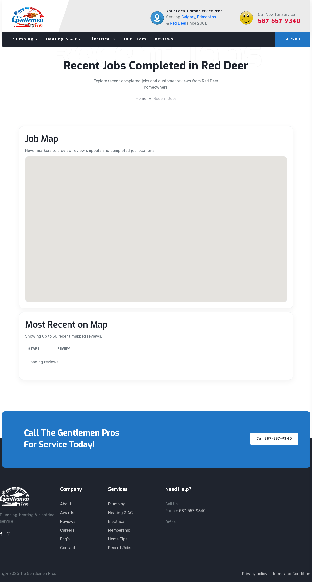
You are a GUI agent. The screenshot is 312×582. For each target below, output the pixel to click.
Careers (67, 530)
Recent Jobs (165, 98)
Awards (67, 512)
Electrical (100, 39)
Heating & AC (120, 512)
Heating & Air (61, 39)
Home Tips (117, 539)
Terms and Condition (291, 574)
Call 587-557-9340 (274, 439)
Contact (67, 547)
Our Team (135, 39)
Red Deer (178, 23)
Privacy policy (254, 574)
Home (141, 98)
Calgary (188, 17)
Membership (119, 530)
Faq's (65, 539)
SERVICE (292, 39)
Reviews (164, 39)
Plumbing (23, 39)
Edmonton (206, 17)
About (65, 504)
